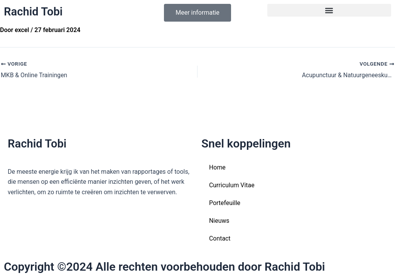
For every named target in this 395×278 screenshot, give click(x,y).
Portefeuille (224, 203)
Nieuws (219, 220)
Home (217, 167)
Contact (220, 238)
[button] (329, 10)
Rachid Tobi (34, 11)
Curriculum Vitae (232, 185)
